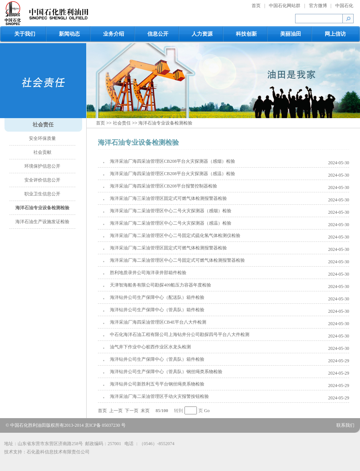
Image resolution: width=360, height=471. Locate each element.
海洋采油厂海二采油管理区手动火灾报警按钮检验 (159, 396)
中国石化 (344, 5)
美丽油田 (290, 34)
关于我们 (24, 34)
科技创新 (246, 34)
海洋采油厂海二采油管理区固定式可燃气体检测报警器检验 (168, 247)
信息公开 (157, 34)
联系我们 (345, 425)
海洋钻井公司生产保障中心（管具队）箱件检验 (157, 309)
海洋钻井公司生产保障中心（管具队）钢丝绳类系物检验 (166, 371)
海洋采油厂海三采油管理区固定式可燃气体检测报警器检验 (168, 198)
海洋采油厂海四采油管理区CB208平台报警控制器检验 (163, 186)
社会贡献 (42, 152)
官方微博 (318, 5)
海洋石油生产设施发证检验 (42, 221)
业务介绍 (113, 34)
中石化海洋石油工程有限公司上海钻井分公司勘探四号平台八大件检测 (179, 334)
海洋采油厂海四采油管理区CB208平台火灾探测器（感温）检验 (172, 173)
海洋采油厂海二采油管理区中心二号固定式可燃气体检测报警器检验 (177, 260)
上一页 (116, 410)
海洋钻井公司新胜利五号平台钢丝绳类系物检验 (157, 384)
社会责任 (43, 125)
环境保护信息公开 (42, 166)
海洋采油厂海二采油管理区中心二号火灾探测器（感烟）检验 (170, 210)
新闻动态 (69, 34)
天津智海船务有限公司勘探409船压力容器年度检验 (160, 285)
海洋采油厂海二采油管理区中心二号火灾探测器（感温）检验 (170, 223)
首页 (256, 5)
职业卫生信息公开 (42, 193)
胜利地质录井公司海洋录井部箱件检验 (148, 272)
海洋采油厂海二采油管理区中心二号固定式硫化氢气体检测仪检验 (175, 235)
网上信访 (335, 34)
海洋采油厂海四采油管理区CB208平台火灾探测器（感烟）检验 (172, 161)
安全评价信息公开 (42, 180)
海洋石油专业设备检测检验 (42, 207)
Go (207, 410)
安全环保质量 (42, 138)
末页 (145, 410)
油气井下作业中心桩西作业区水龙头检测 (150, 347)
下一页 (131, 410)
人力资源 (202, 34)
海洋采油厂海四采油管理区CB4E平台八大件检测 (158, 322)
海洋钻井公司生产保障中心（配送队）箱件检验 (157, 297)
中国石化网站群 (284, 5)
